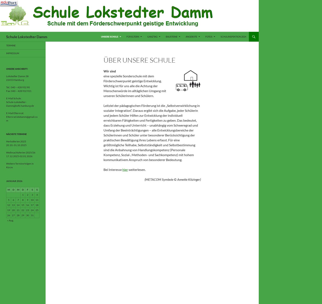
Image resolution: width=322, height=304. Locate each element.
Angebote (191, 36)
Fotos (208, 36)
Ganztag (152, 36)
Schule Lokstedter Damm (26, 36)
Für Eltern (132, 36)
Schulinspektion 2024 (233, 36)
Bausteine (171, 36)
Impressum (12, 53)
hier (125, 169)
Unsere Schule (109, 36)
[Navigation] (8, 3)
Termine (11, 45)
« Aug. (10, 220)
